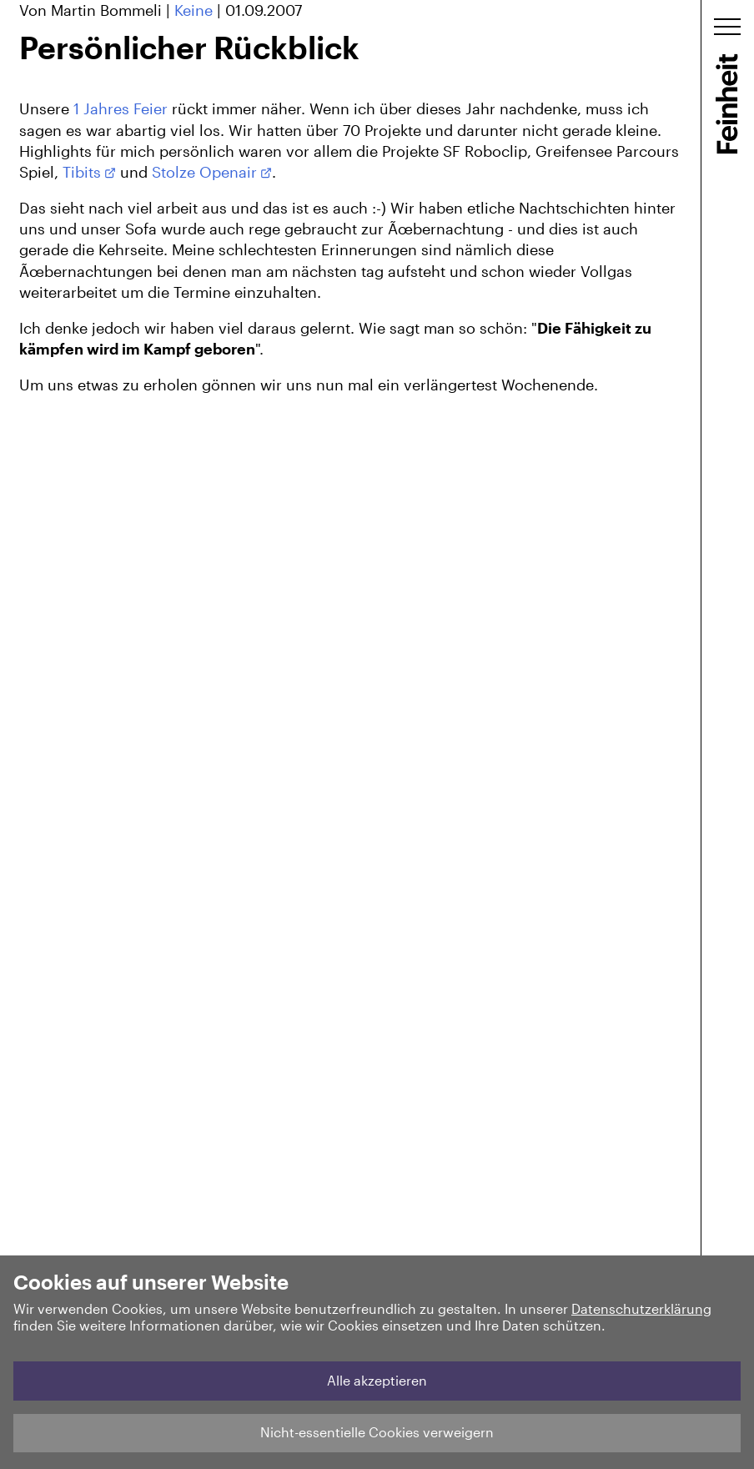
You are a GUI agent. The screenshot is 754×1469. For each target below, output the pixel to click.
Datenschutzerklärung (641, 1308)
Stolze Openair (204, 172)
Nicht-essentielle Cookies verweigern (377, 1432)
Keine (193, 10)
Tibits (82, 172)
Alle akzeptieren (377, 1380)
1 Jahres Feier (120, 108)
